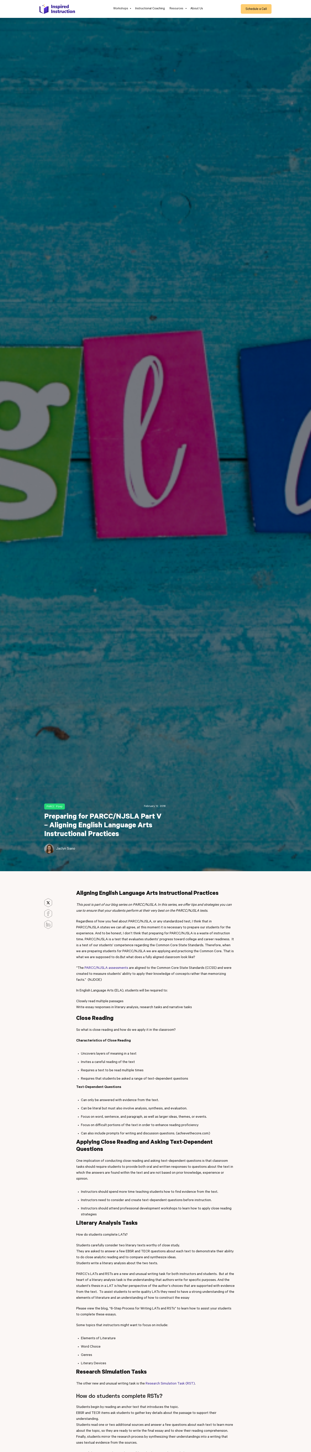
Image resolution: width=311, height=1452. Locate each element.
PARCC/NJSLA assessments (106, 968)
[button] (122, 9)
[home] (57, 9)
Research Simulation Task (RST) (170, 1384)
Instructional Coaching (150, 9)
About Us (196, 9)
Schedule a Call (256, 9)
